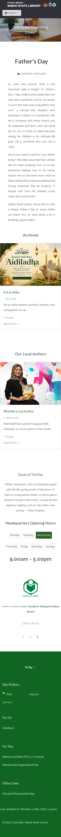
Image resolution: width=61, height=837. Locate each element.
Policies (19, 793)
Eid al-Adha (11, 292)
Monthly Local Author (18, 411)
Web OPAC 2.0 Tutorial (30, 756)
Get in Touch (30, 623)
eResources (9, 756)
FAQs (35, 764)
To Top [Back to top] (30, 667)
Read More (11, 323)
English (10, 12)
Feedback (8, 728)
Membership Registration (17, 764)
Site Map (29, 793)
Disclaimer (8, 793)
